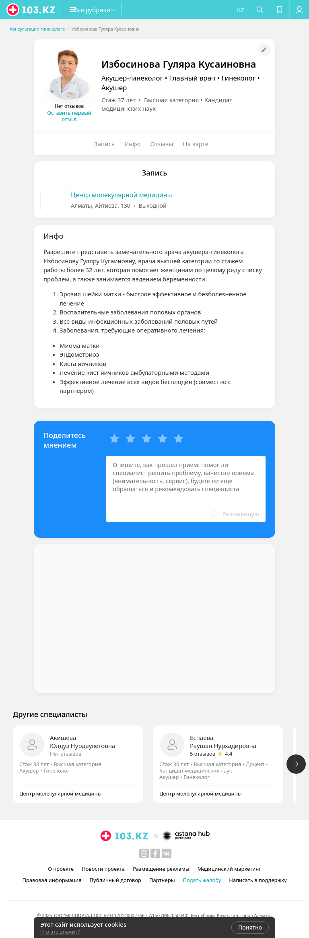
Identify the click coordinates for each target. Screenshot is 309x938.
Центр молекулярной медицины (121, 195)
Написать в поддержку (257, 880)
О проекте (61, 868)
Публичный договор (115, 880)
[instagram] (144, 853)
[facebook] (155, 853)
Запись (104, 144)
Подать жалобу (202, 880)
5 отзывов (202, 753)
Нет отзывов (65, 753)
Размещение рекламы (161, 868)
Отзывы (161, 144)
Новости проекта (103, 868)
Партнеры (162, 880)
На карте (195, 144)
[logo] (31, 9)
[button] (100, 9)
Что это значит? (60, 931)
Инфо (132, 144)
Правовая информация (51, 880)
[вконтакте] (166, 853)
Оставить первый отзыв (69, 116)
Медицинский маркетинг (229, 868)
